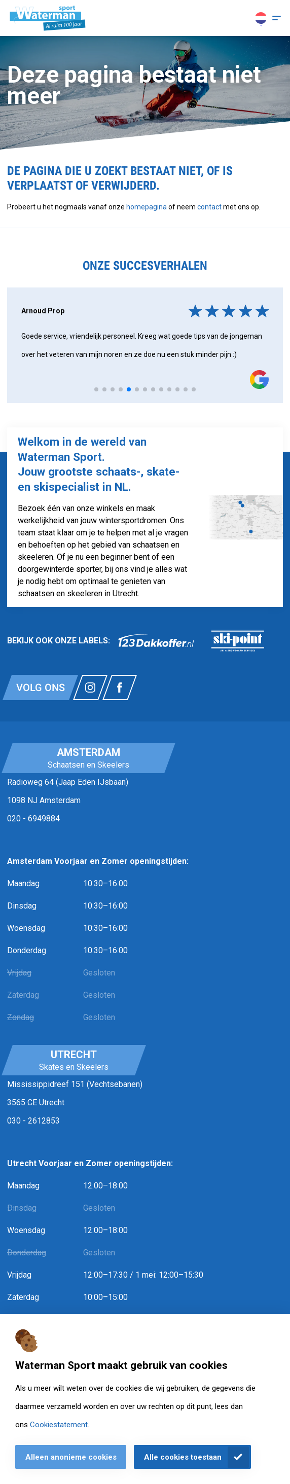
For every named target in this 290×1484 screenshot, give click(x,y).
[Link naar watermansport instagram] (90, 687)
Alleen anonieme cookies (71, 1457)
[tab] (96, 389)
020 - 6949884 (33, 818)
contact (210, 207)
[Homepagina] (47, 18)
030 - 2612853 (33, 1121)
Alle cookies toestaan (183, 1457)
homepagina (146, 207)
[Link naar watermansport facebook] (119, 687)
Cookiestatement (59, 1424)
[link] (156, 641)
